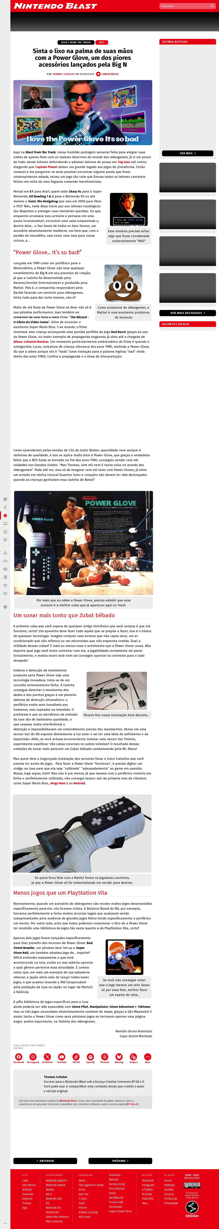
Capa (25, 1180)
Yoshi (82, 1203)
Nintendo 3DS (54, 1198)
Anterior (47, 1161)
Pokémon (115, 1175)
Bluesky (119, 1058)
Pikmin (83, 1207)
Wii (47, 1203)
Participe (169, 1185)
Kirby (82, 1189)
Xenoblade (115, 1206)
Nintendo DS (53, 1207)
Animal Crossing (88, 1212)
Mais (147, 1058)
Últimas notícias (175, 41)
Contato (169, 1189)
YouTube (61, 1058)
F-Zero (83, 1198)
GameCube (52, 1212)
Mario (82, 1180)
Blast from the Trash (76, 42)
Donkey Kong (117, 1184)
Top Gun (124, 162)
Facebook (18, 1058)
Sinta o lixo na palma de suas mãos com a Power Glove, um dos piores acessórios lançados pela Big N (83, 58)
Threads (104, 1058)
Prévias (26, 1203)
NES (101, 42)
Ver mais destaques (186, 313)
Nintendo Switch (55, 1185)
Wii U (49, 1194)
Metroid (79, 783)
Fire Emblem (116, 1188)
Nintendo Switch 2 (56, 1180)
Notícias (27, 1189)
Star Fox (83, 1194)
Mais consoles (54, 1221)
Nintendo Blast (68, 1101)
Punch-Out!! (116, 1202)
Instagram (33, 1058)
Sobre (168, 1180)
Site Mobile (29, 1185)
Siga (24, 1207)
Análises (27, 1198)
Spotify (90, 1058)
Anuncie (169, 1194)
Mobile (50, 1189)
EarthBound (116, 1197)
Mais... (145, 1203)
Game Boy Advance (57, 1216)
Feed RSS (147, 1198)
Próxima (119, 1161)
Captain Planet (46, 167)
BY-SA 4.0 (132, 1104)
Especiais (27, 1194)
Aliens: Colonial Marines (30, 342)
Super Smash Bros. (120, 1211)
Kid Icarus (85, 1216)
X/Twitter (47, 1058)
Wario (112, 1193)
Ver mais (188, 153)
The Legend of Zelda (91, 1185)
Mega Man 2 (59, 783)
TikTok (76, 1058)
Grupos (133, 1058)
